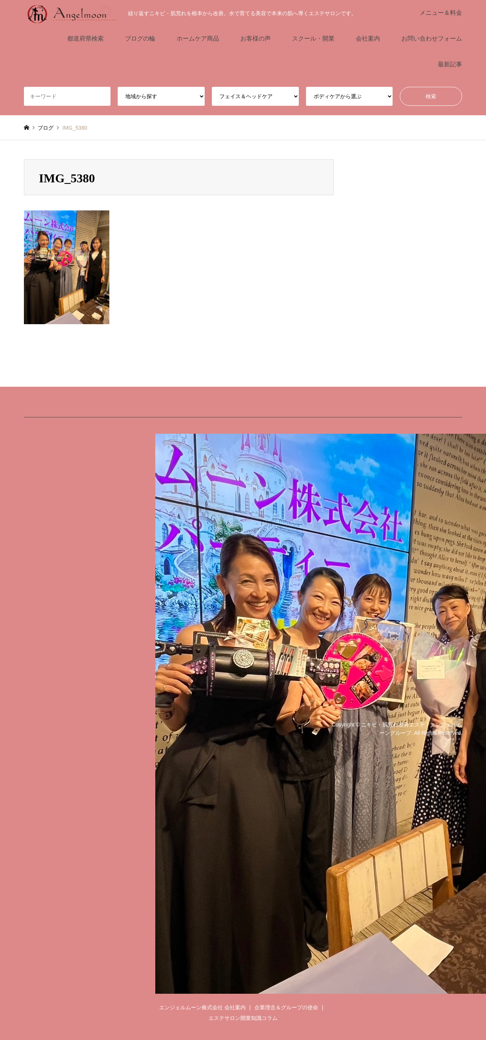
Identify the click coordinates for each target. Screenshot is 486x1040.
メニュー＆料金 (441, 12)
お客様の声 (255, 38)
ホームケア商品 (198, 38)
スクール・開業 (313, 38)
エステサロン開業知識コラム (243, 1018)
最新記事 (450, 64)
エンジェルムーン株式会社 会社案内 (202, 1007)
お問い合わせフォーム (431, 38)
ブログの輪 (140, 38)
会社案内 (368, 38)
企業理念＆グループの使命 (286, 1007)
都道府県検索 (85, 38)
